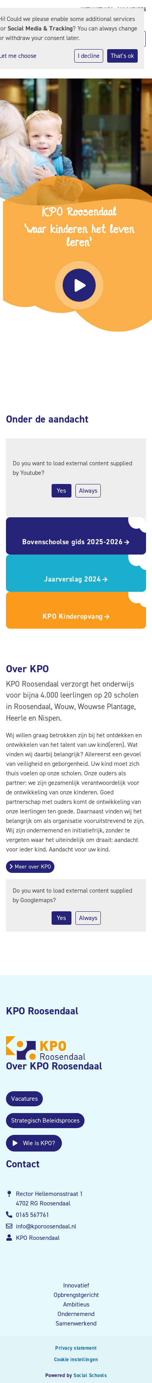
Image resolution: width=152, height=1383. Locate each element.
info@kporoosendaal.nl (46, 1226)
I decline (89, 56)
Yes (61, 490)
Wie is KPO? (34, 1143)
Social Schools (90, 1375)
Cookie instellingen (76, 1359)
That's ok (122, 56)
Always (88, 490)
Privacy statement (76, 1348)
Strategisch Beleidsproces (45, 1120)
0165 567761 (32, 1215)
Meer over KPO (30, 866)
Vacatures (24, 1098)
